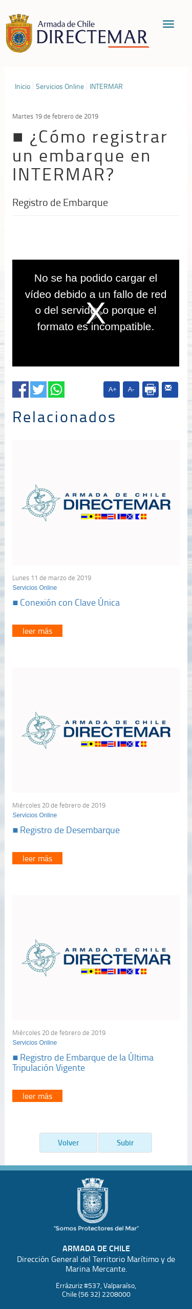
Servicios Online (60, 86)
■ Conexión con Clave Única (66, 602)
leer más (37, 630)
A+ (113, 389)
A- (131, 389)
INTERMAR (106, 86)
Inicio (22, 86)
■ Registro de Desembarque (66, 829)
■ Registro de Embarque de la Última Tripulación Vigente (83, 1062)
